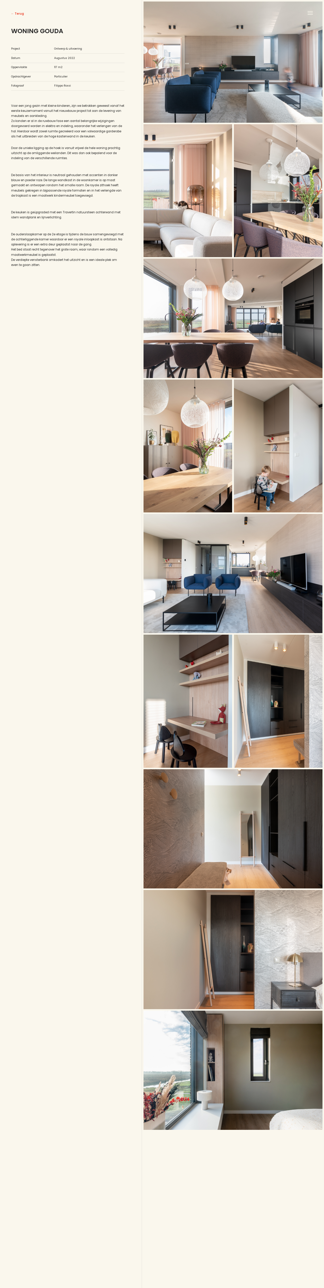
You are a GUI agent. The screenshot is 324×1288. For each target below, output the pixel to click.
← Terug (17, 14)
